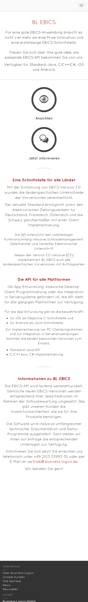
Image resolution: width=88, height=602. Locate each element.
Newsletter (10, 589)
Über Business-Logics (18, 573)
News (7, 585)
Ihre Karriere (12, 581)
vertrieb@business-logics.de (52, 462)
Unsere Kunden (14, 577)
